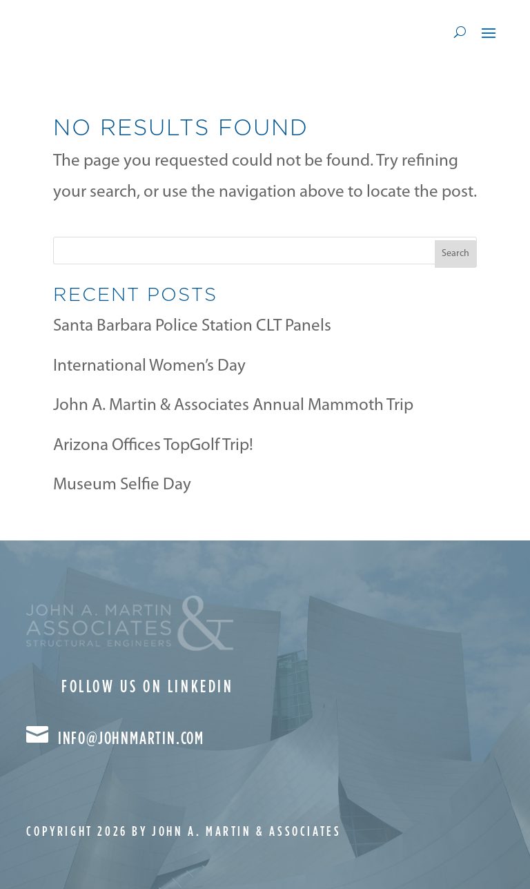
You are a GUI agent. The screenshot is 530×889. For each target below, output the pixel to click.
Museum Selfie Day (122, 485)
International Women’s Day (149, 366)
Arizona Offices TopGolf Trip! (153, 445)
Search (455, 253)
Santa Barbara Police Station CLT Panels (192, 326)
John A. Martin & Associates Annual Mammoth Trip (233, 405)
